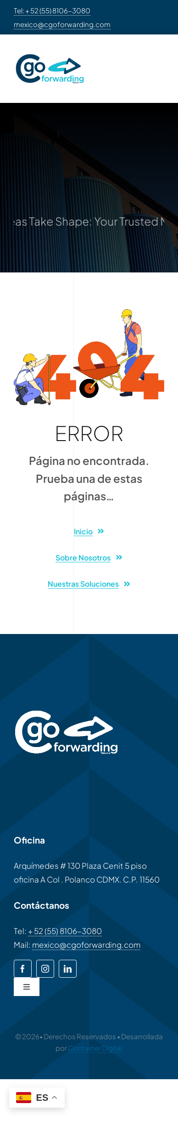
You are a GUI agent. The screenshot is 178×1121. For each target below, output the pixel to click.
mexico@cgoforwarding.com (62, 24)
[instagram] (45, 969)
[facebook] (23, 969)
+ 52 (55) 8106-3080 (65, 931)
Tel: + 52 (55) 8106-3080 (52, 10)
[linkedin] (68, 969)
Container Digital (95, 1047)
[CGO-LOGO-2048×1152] (50, 52)
